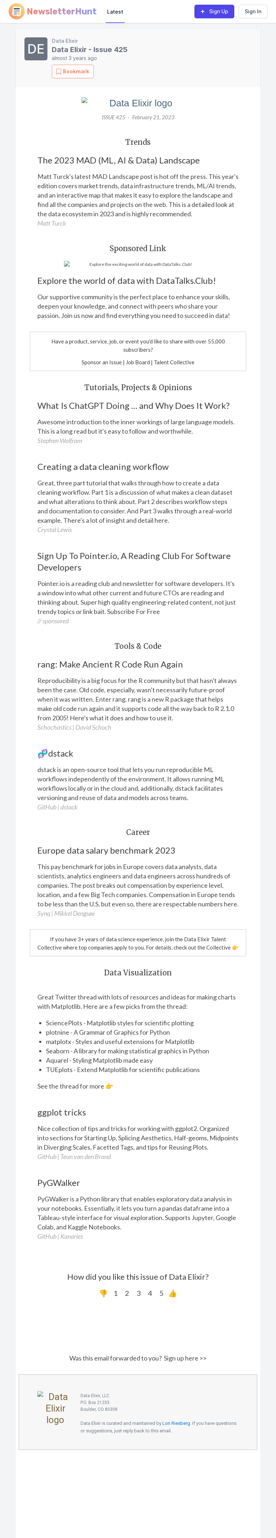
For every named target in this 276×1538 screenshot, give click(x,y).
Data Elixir (65, 41)
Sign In (253, 11)
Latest (115, 12)
